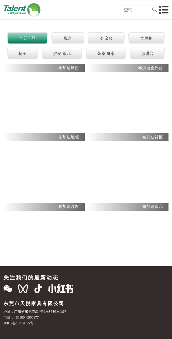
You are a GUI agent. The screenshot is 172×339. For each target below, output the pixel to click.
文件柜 (146, 38)
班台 (68, 38)
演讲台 (147, 53)
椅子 (22, 53)
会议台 (106, 38)
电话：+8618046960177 (21, 317)
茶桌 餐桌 (106, 53)
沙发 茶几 (62, 53)
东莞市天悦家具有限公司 (34, 303)
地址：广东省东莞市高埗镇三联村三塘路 (35, 311)
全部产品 (27, 38)
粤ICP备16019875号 (19, 323)
